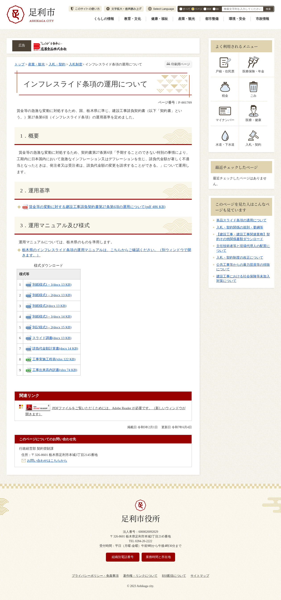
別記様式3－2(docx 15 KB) (48, 327)
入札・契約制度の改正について (239, 257)
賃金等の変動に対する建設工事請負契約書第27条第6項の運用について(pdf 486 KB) (93, 207)
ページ (198, 9)
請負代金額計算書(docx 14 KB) (51, 348)
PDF (209, 9)
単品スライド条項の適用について (241, 220)
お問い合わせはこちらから (47, 460)
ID (217, 9)
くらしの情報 (104, 19)
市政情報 (262, 19)
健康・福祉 (159, 19)
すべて (186, 9)
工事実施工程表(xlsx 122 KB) (50, 359)
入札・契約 (57, 64)
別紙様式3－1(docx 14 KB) (48, 316)
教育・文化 (132, 19)
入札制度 (75, 64)
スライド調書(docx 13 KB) (48, 338)
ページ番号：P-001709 (175, 102)
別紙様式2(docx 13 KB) (45, 306)
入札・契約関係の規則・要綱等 (239, 227)
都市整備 (212, 19)
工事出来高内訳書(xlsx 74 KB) (51, 370)
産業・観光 (186, 19)
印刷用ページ (180, 64)
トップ (19, 64)
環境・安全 (237, 19)
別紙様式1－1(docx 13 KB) (48, 284)
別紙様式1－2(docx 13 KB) (48, 295)
